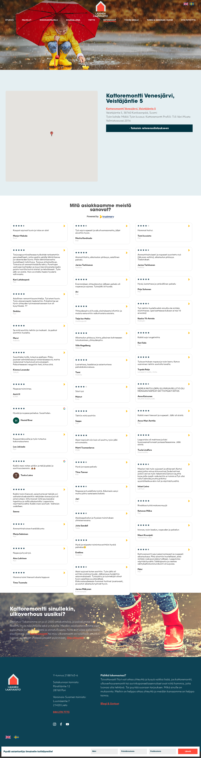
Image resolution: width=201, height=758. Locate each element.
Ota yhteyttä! (75, 638)
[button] (51, 133)
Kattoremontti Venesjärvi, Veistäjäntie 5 (131, 109)
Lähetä (188, 751)
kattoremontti (39, 634)
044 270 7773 (61, 712)
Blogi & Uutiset (109, 704)
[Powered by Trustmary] (100, 216)
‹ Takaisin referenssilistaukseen (149, 128)
